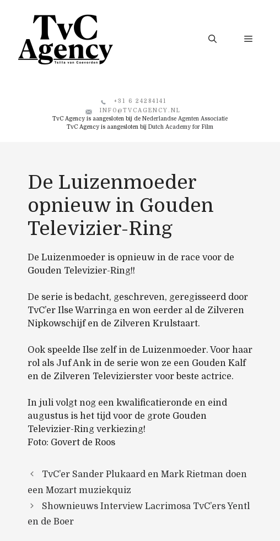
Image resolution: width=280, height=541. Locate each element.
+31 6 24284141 (140, 101)
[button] (212, 39)
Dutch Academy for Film (180, 127)
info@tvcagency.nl (140, 110)
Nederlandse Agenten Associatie (185, 119)
